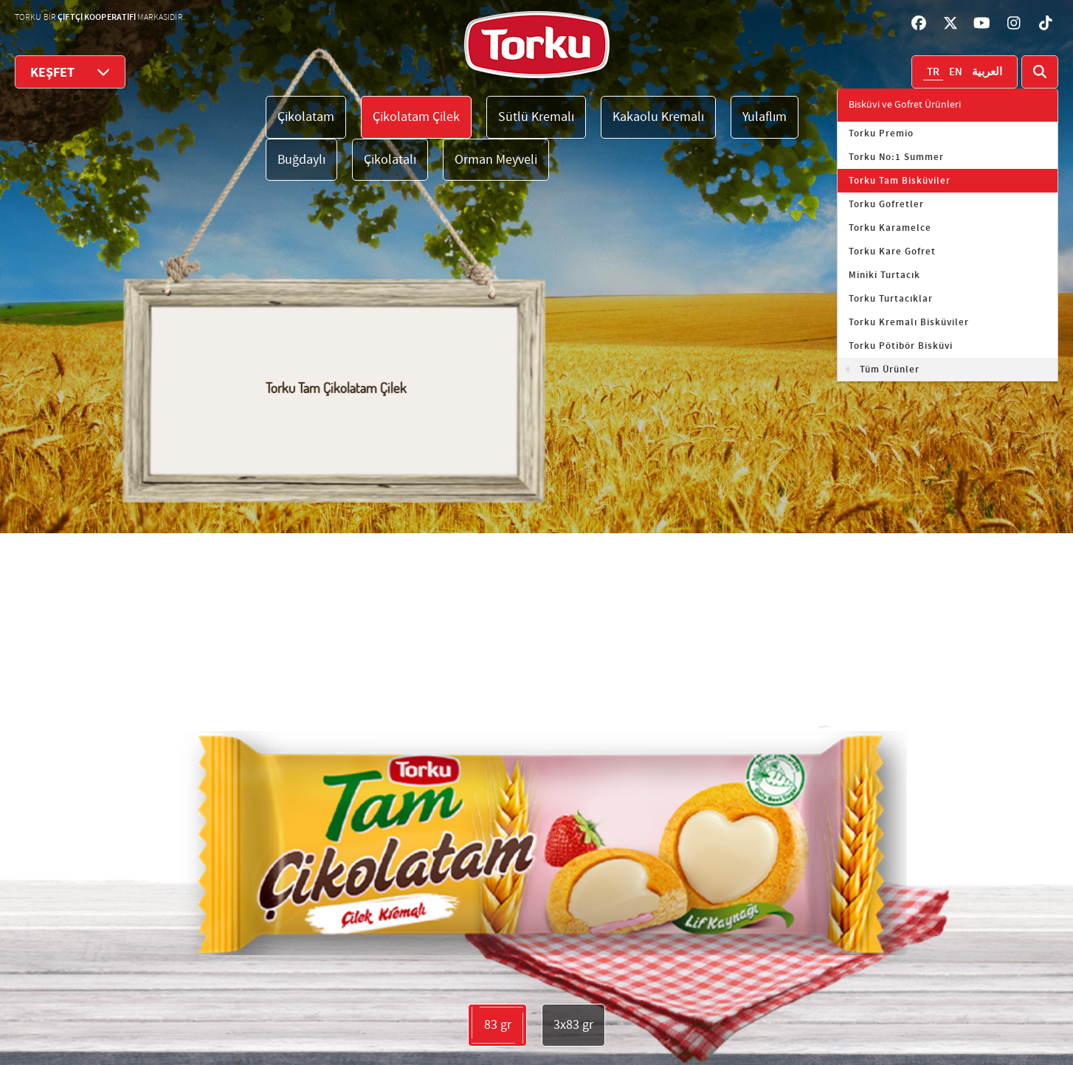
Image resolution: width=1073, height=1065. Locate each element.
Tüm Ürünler (890, 369)
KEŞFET (70, 72)
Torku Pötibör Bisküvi (901, 346)
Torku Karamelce (890, 228)
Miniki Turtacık (884, 275)
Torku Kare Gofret (892, 251)
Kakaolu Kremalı (658, 116)
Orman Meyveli (496, 159)
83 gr (497, 1025)
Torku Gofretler (886, 204)
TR (933, 72)
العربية (987, 72)
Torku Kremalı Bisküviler (909, 322)
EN (955, 72)
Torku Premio (881, 133)
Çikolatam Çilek (416, 116)
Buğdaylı (301, 159)
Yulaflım (764, 116)
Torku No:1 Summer (896, 157)
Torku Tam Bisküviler (899, 180)
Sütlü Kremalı (536, 116)
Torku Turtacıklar (891, 298)
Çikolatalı (390, 159)
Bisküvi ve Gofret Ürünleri (905, 104)
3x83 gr (573, 1024)
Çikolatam (305, 116)
